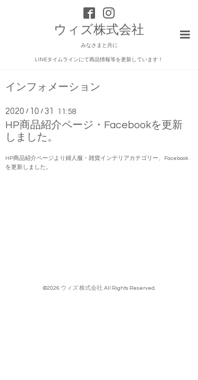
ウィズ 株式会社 (81, 288)
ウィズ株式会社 (99, 29)
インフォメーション (52, 87)
